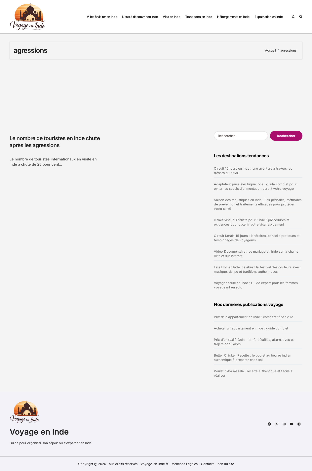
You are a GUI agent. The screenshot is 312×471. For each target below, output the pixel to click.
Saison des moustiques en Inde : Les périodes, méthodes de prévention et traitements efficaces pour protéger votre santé (257, 204)
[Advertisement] (156, 95)
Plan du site (225, 464)
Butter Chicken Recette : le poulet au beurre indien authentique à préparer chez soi (252, 357)
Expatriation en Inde (268, 17)
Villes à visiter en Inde (102, 17)
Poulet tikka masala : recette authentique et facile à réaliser (253, 373)
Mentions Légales (185, 464)
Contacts (207, 464)
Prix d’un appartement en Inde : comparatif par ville (253, 317)
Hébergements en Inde (233, 17)
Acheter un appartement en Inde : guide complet (251, 328)
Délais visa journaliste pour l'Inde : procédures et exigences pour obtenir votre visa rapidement (251, 222)
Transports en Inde (198, 17)
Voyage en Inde (39, 432)
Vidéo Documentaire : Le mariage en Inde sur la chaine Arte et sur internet (256, 253)
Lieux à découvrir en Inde (140, 17)
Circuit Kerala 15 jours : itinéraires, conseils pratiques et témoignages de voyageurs (256, 238)
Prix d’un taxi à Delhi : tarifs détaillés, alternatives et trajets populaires (254, 342)
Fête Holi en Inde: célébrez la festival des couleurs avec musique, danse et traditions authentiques (257, 269)
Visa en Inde (171, 17)
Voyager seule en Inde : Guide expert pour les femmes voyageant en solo (255, 285)
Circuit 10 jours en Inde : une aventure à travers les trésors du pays (253, 170)
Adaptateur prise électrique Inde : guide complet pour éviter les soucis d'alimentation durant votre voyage (255, 186)
